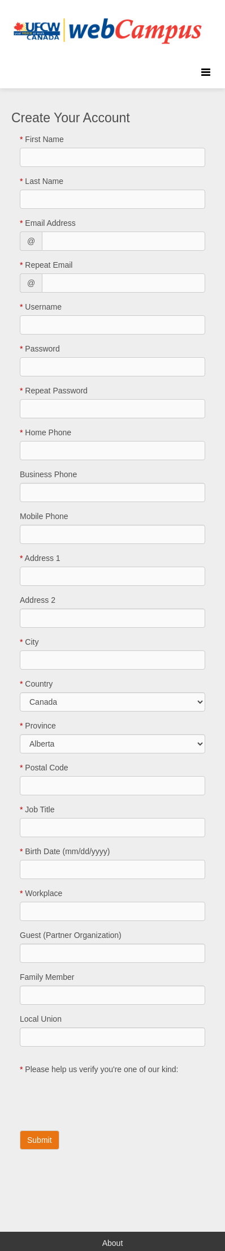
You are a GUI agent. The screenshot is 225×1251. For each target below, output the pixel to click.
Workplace (41, 893)
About (112, 1243)
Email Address (48, 223)
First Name (42, 139)
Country (36, 683)
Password (40, 348)
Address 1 (40, 558)
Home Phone (45, 432)
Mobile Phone (44, 516)
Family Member (47, 977)
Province (38, 725)
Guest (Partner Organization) (71, 935)
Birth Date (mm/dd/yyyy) (65, 851)
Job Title (37, 809)
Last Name (41, 181)
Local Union (41, 1018)
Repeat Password (54, 390)
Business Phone (48, 474)
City (29, 641)
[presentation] (106, 1100)
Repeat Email (46, 264)
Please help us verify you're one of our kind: (99, 1069)
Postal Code (44, 767)
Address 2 (37, 600)
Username (41, 306)
